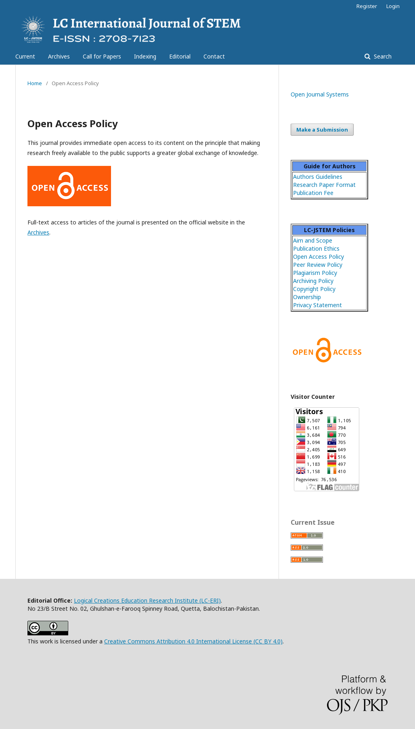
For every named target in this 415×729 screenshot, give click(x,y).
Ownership (307, 297)
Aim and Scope (312, 240)
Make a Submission (322, 129)
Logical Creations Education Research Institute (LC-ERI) (147, 600)
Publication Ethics (316, 248)
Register (366, 6)
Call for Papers (102, 56)
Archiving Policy (313, 281)
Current (25, 56)
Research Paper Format (324, 185)
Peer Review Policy (317, 264)
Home (34, 83)
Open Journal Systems (320, 94)
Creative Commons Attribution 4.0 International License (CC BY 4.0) (193, 641)
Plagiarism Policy (315, 273)
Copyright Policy (314, 289)
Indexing (145, 56)
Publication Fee (313, 193)
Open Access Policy (318, 256)
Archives (59, 56)
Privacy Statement (317, 305)
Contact (214, 56)
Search (382, 56)
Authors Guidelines (317, 176)
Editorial (180, 56)
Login (393, 6)
